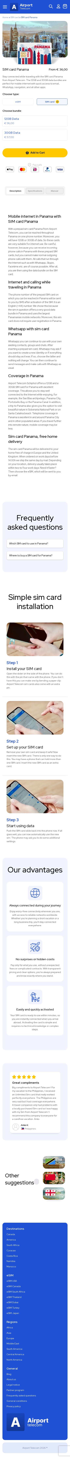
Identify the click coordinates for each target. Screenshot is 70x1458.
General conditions (17, 1400)
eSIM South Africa (16, 1291)
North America (14, 1359)
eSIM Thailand (14, 1297)
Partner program (15, 1390)
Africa (10, 1327)
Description (15, 191)
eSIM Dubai (12, 1302)
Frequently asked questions (21, 1395)
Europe (10, 1338)
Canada (11, 1234)
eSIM (18, 101)
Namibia (11, 1261)
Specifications (35, 191)
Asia (9, 1332)
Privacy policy (14, 1406)
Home (5, 17)
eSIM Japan (13, 1313)
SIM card (15, 17)
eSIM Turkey (13, 1307)
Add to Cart (35, 153)
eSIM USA (12, 1280)
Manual (54, 191)
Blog (9, 1374)
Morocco (11, 1266)
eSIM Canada (14, 1286)
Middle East (13, 1343)
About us (11, 1379)
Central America (15, 1354)
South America (14, 1348)
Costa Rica (12, 1255)
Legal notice (13, 1384)
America (11, 1239)
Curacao (11, 1250)
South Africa (13, 1245)
